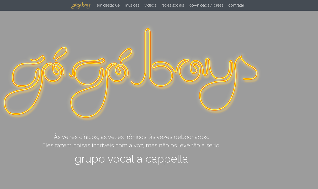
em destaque (108, 5)
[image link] (81, 5)
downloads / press (206, 5)
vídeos (150, 5)
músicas (132, 5)
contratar (236, 5)
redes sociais (172, 5)
